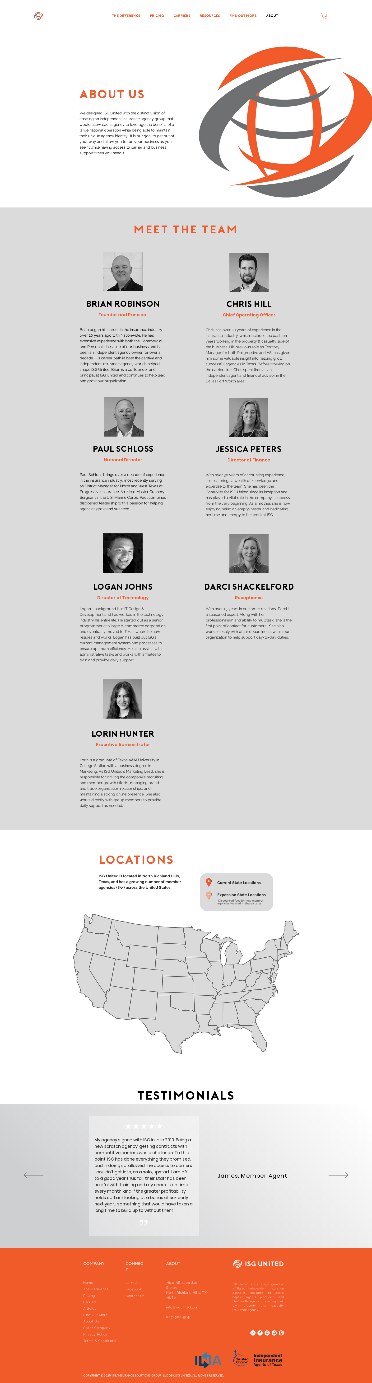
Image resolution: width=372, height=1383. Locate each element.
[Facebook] (260, 1333)
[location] (267, 1333)
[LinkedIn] (253, 1333)
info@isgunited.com (183, 1307)
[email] (274, 1333)
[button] (324, 16)
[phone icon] (281, 1333)
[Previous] (33, 1175)
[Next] (338, 1175)
